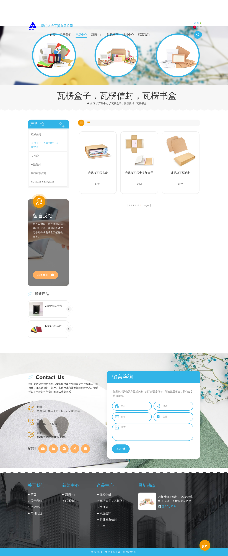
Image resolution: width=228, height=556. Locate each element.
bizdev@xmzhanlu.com (51, 437)
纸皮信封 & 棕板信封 (42, 182)
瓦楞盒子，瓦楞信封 (112, 501)
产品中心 (81, 34)
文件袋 (35, 156)
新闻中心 (97, 34)
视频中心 (128, 34)
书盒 (102, 526)
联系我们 (144, 34)
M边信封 (36, 165)
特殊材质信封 (38, 173)
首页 (53, 34)
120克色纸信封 (53, 326)
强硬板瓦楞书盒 (98, 173)
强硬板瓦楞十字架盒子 (139, 173)
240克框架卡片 (53, 306)
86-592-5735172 (47, 424)
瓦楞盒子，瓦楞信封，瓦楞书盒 (129, 103)
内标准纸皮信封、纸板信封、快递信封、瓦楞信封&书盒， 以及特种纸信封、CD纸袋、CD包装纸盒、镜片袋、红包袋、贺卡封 (176, 499)
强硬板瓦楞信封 (181, 173)
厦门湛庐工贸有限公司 (57, 25)
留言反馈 (43, 215)
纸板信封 (36, 134)
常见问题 (112, 34)
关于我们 (65, 34)
